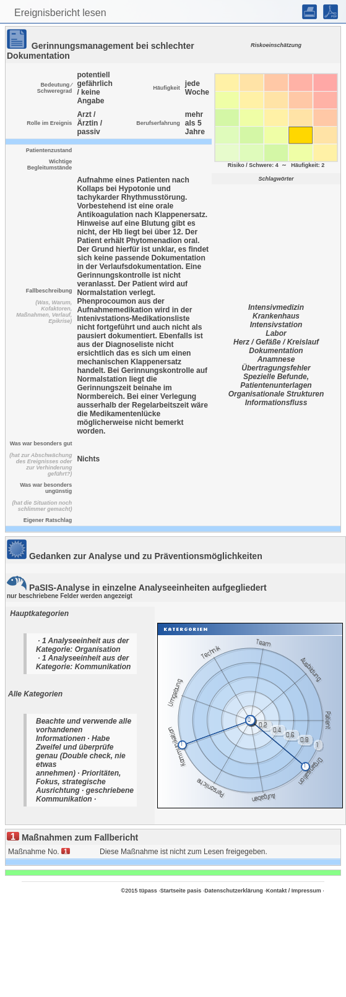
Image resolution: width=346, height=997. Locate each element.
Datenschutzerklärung (233, 891)
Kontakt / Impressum (293, 891)
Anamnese (276, 359)
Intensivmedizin (276, 307)
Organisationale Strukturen (276, 394)
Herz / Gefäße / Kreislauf (276, 342)
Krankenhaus (276, 316)
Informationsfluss (276, 402)
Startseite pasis (181, 891)
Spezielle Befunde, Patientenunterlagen (275, 381)
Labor (276, 333)
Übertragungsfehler (275, 368)
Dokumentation (276, 350)
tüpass (148, 891)
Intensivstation (276, 324)
